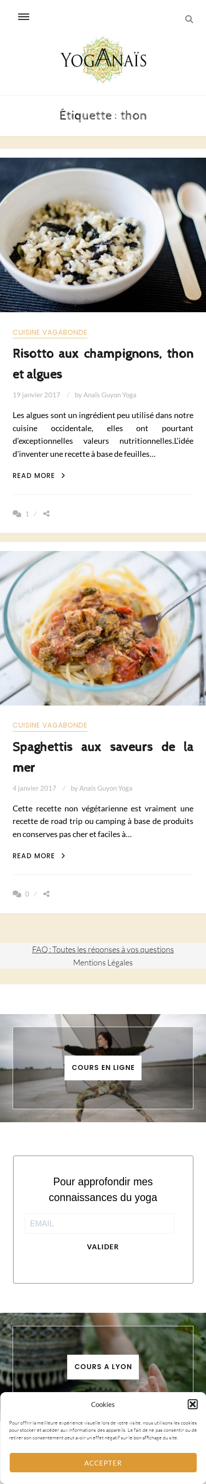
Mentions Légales (103, 962)
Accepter (103, 1463)
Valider (103, 1247)
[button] (192, 1404)
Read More (39, 475)
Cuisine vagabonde (50, 332)
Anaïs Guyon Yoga (110, 395)
